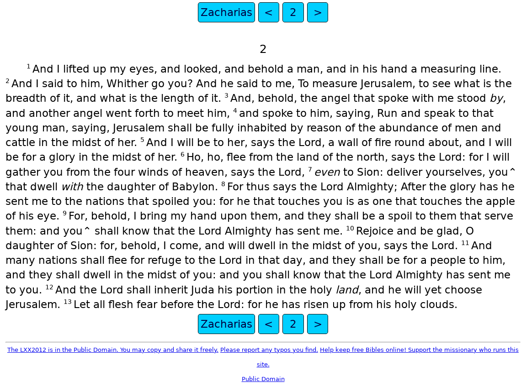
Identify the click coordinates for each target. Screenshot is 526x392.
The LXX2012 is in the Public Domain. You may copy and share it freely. (112, 349)
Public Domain (263, 379)
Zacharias (226, 12)
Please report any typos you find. (269, 349)
